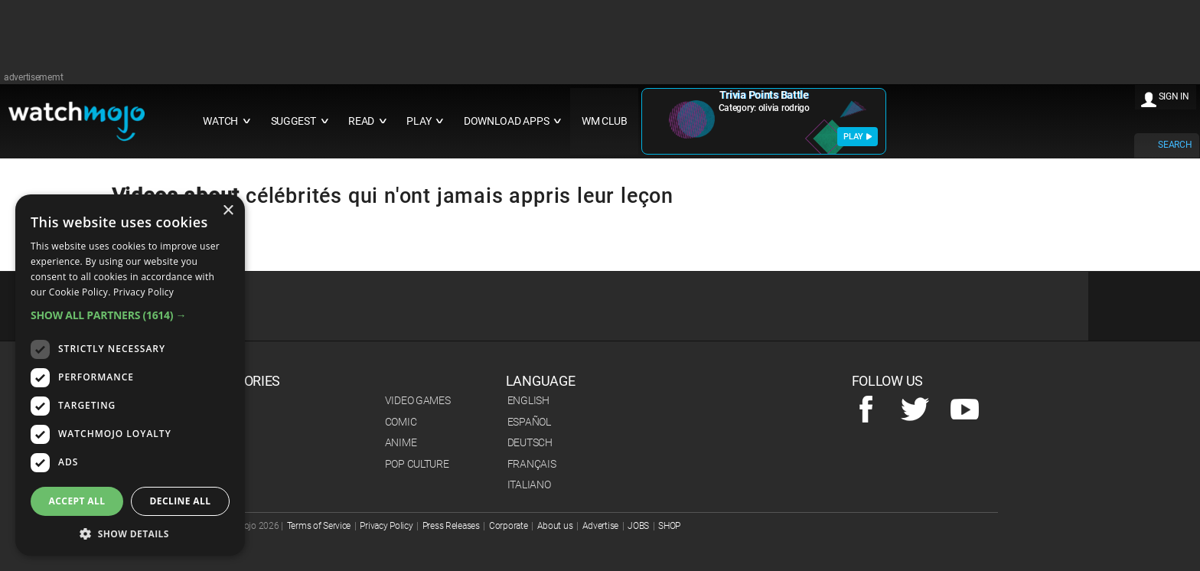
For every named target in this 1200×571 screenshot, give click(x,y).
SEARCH (1175, 144)
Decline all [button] (180, 500)
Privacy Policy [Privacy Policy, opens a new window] (143, 292)
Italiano (529, 484)
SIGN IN (1174, 96)
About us (555, 525)
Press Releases (451, 525)
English (528, 400)
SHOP (669, 525)
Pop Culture (417, 464)
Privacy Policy (386, 525)
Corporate (508, 525)
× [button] (227, 211)
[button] (130, 315)
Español (529, 422)
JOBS (638, 525)
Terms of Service (319, 525)
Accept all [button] (77, 500)
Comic (401, 422)
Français (531, 464)
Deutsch (530, 442)
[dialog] (130, 375)
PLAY (857, 137)
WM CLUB (605, 121)
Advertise (600, 525)
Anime (401, 442)
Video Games (418, 400)
